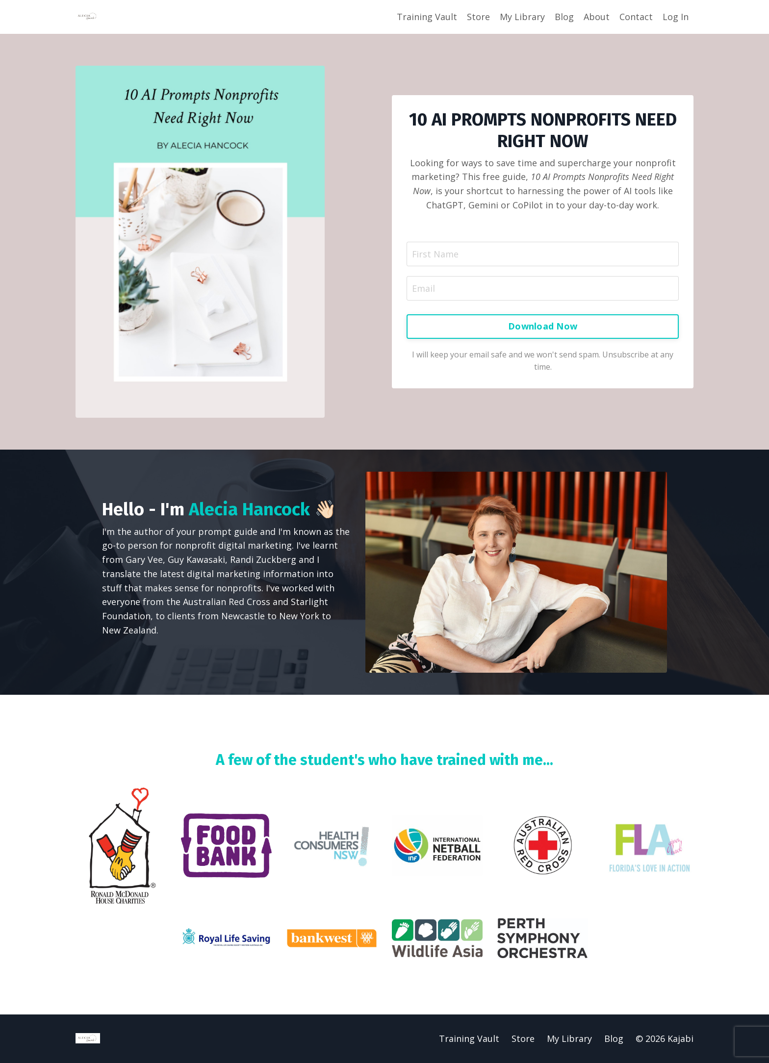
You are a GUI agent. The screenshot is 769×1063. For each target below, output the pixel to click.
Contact (636, 17)
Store (478, 17)
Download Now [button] (542, 326)
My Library (522, 17)
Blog (564, 17)
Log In (676, 17)
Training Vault (427, 17)
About (597, 17)
